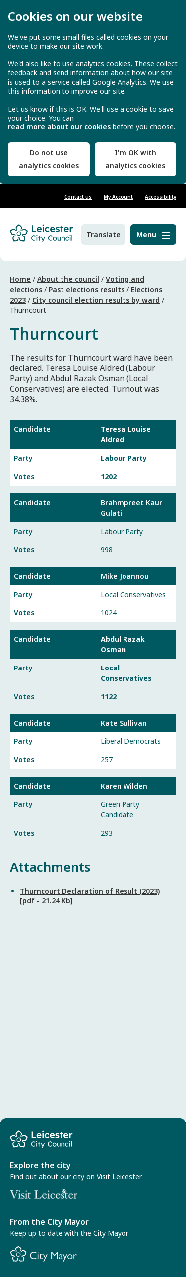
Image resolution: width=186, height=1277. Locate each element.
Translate (103, 234)
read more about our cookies (59, 126)
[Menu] (153, 234)
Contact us (78, 196)
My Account (118, 196)
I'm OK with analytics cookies (135, 159)
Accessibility (160, 196)
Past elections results (86, 289)
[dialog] (93, 92)
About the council (68, 279)
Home (20, 279)
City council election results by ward (96, 299)
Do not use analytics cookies (49, 159)
